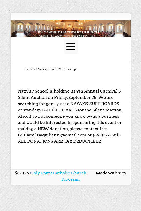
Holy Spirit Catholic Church (58, 172)
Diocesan (70, 179)
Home (28, 69)
